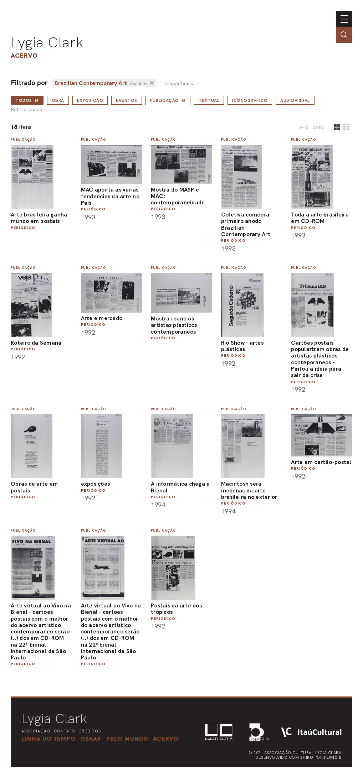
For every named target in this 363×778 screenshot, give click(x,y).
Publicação (168, 100)
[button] (127, 738)
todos (27, 100)
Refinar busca (26, 109)
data (318, 127)
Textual (209, 100)
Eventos (126, 100)
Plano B (333, 757)
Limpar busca (179, 83)
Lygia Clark (47, 42)
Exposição (90, 100)
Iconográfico (249, 100)
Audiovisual (295, 100)
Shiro (306, 757)
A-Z (304, 127)
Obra (58, 100)
